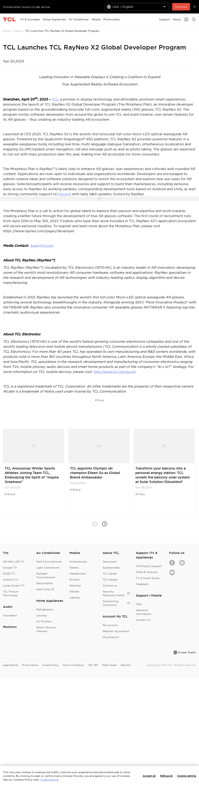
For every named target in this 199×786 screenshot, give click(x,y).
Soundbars (10, 615)
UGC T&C (93, 665)
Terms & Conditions (73, 665)
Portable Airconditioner (45, 575)
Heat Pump (45, 589)
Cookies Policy (50, 665)
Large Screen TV (14, 585)
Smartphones (78, 561)
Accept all (149, 776)
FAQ (139, 604)
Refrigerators (44, 609)
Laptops (74, 597)
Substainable (111, 567)
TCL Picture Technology (10, 593)
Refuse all (166, 776)
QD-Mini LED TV (13, 561)
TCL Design (110, 579)
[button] (104, 524)
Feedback (142, 584)
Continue (181, 6)
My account (110, 625)
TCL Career (110, 573)
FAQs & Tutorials (147, 572)
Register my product (116, 631)
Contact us (110, 585)
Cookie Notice (49, 779)
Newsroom (110, 561)
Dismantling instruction (116, 603)
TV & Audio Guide (147, 578)
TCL (55, 99)
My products (111, 637)
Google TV (10, 567)
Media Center (109, 665)
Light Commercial (47, 567)
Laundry (41, 615)
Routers (74, 579)
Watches (75, 585)
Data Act (126, 665)
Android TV (10, 579)
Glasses (74, 591)
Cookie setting (186, 776)
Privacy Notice (30, 665)
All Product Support (149, 566)
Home (7, 31)
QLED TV (9, 573)
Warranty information (143, 612)
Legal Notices (10, 665)
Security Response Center (116, 593)
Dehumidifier (44, 583)
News (17, 31)
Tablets (74, 567)
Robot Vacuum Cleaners (46, 629)
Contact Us (143, 620)
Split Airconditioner (49, 561)
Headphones (77, 573)
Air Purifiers (44, 621)
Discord (64, 194)
